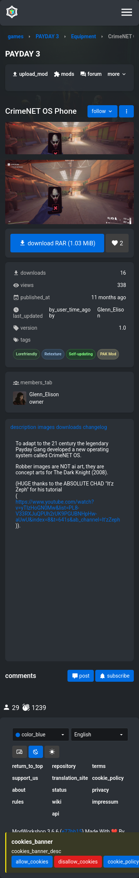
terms (99, 766)
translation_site (69, 778)
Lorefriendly (26, 354)
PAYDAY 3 (47, 36)
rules (18, 802)
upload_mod (30, 74)
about (19, 790)
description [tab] (23, 427)
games (15, 36)
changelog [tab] (95, 427)
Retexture (53, 354)
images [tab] (46, 427)
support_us (25, 778)
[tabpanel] (69, 545)
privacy (100, 790)
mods (64, 74)
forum (91, 74)
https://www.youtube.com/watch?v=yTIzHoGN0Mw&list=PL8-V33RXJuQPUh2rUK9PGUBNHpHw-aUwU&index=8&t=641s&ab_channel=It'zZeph (68, 511)
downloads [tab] (68, 427)
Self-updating (81, 354)
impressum (105, 802)
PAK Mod (108, 354)
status (59, 790)
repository (64, 766)
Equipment (83, 36)
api (55, 814)
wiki (57, 802)
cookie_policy (107, 778)
